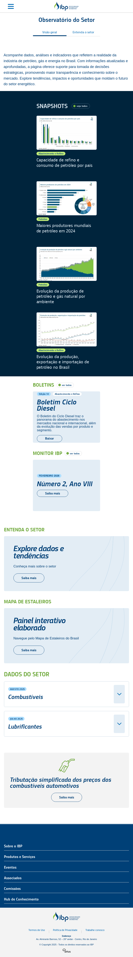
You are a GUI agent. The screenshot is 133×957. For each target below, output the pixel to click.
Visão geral (49, 32)
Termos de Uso (36, 930)
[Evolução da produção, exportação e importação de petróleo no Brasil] (67, 341)
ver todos (67, 385)
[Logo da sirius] (67, 951)
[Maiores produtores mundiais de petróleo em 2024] (67, 210)
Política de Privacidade (65, 930)
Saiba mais (28, 578)
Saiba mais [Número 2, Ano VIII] (52, 493)
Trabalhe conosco (95, 930)
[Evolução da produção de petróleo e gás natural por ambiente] (67, 275)
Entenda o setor (83, 32)
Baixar (49, 438)
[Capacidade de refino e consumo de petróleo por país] (67, 144)
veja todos (82, 105)
